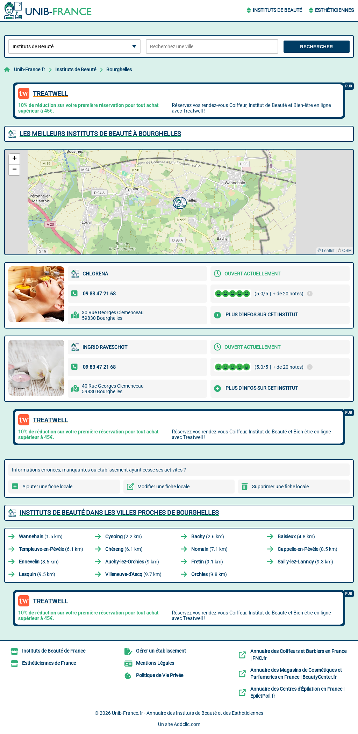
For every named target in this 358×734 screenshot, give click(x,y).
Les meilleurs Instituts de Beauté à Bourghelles (100, 133)
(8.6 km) (39, 561)
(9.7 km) (133, 574)
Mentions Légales (155, 663)
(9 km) (132, 561)
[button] (179, 202)
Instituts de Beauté (277, 10)
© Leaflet (325, 250)
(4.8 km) (296, 536)
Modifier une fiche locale (163, 486)
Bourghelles (119, 69)
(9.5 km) (37, 574)
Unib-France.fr (29, 69)
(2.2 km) (123, 536)
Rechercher (316, 46)
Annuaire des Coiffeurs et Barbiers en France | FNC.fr (298, 654)
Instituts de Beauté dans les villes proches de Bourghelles (119, 512)
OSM (347, 250)
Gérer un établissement (161, 651)
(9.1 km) (207, 561)
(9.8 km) (209, 574)
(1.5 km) (41, 536)
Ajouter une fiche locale (47, 486)
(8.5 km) (307, 549)
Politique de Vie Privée (159, 675)
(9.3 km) (305, 561)
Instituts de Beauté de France (53, 651)
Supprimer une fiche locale (280, 486)
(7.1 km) (209, 549)
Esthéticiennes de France (49, 663)
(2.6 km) (207, 536)
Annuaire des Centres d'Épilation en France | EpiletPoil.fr (297, 692)
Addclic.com (187, 724)
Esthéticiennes (334, 10)
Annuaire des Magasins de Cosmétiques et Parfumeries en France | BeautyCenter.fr (296, 673)
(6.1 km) (51, 549)
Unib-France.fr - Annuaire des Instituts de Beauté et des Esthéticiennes (187, 713)
